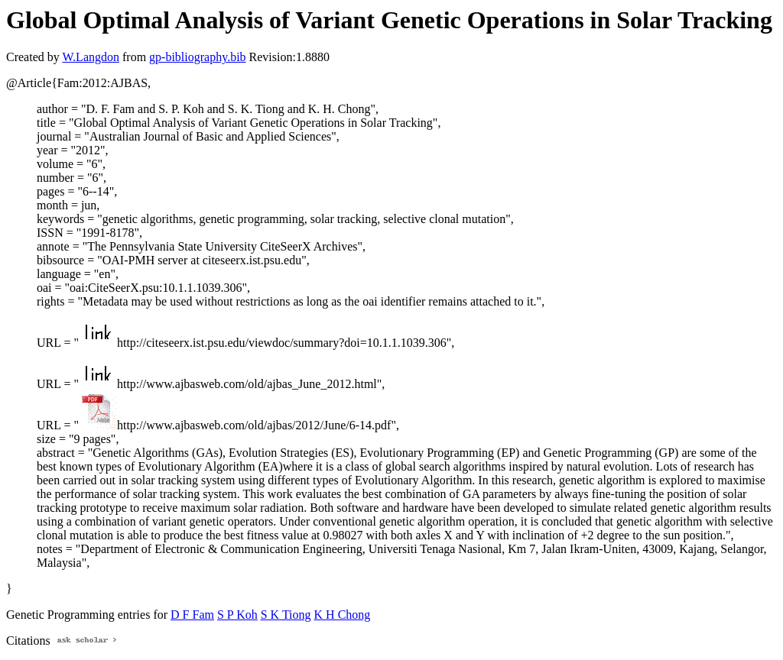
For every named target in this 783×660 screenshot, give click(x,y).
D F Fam (192, 614)
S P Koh (237, 614)
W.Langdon (90, 56)
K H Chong (342, 614)
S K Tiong (286, 614)
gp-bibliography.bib (197, 56)
